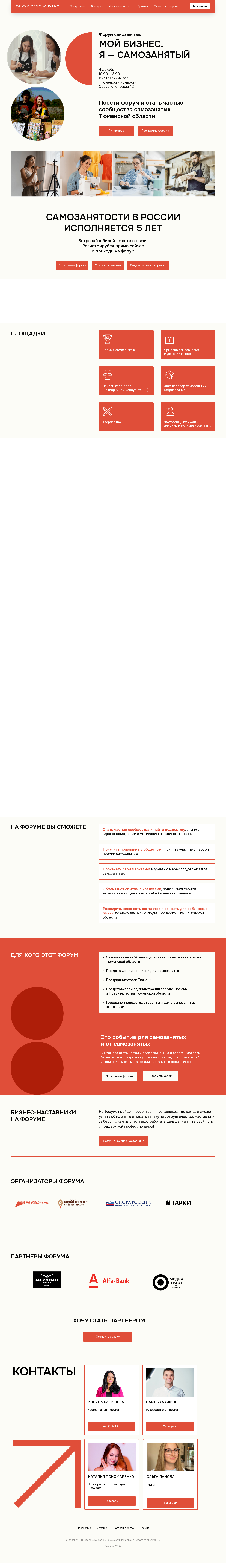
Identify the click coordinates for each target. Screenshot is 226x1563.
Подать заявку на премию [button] (148, 265)
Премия (142, 6)
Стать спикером (160, 1076)
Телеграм (170, 1426)
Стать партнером (166, 6)
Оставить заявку (108, 1337)
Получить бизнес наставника (123, 1141)
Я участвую (116, 131)
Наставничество (120, 6)
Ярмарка (97, 6)
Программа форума (155, 131)
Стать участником (108, 265)
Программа (77, 6)
